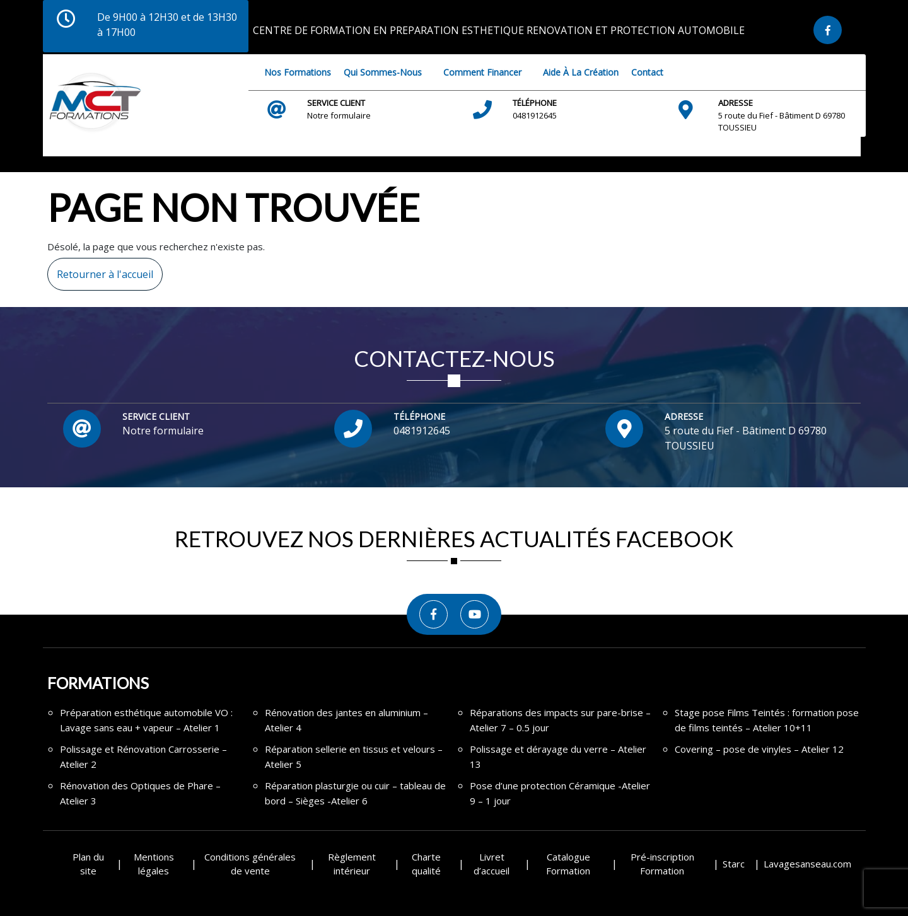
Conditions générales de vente (250, 864)
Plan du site (88, 864)
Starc (734, 863)
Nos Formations (297, 72)
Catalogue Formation (568, 864)
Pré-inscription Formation (662, 864)
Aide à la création (581, 72)
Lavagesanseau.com (807, 863)
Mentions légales (154, 864)
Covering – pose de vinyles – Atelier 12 (759, 749)
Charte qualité (426, 864)
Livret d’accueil (491, 864)
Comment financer (482, 72)
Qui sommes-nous (383, 72)
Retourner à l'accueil (100, 269)
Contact (647, 72)
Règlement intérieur (352, 864)
